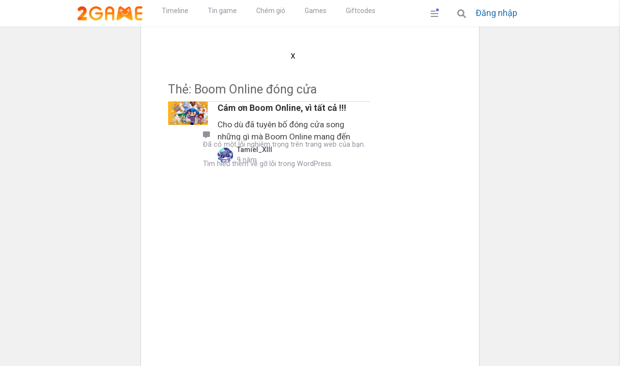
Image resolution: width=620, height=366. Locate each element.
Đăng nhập (496, 13)
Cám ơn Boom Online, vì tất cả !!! (281, 108)
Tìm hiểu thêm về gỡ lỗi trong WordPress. (268, 164)
